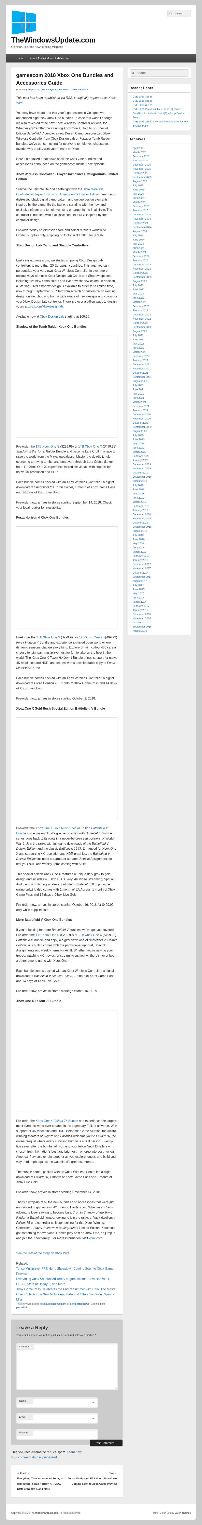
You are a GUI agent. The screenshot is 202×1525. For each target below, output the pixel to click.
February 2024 (141, 256)
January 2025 (140, 210)
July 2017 (138, 585)
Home (19, 58)
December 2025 (142, 164)
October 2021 (140, 372)
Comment (25, 1346)
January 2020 (140, 460)
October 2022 (140, 322)
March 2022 (139, 351)
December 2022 (142, 314)
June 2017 (139, 589)
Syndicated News (59, 89)
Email (22, 1416)
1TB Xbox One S (47, 446)
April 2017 (138, 597)
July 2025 (138, 185)
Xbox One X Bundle (57, 1121)
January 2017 (140, 610)
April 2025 (138, 197)
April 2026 (138, 148)
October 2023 (140, 272)
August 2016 (140, 630)
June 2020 (139, 439)
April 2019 (138, 497)
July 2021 (138, 385)
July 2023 (138, 285)
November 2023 (142, 268)
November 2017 (142, 568)
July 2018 (138, 535)
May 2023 (138, 293)
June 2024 (139, 239)
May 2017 (138, 593)
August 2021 (140, 381)
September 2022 (142, 327)
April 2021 (138, 397)
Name (22, 1400)
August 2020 (140, 431)
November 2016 (142, 618)
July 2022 (138, 335)
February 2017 (141, 605)
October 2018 (140, 522)
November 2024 (142, 218)
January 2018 (140, 560)
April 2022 (138, 347)
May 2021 (138, 393)
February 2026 (141, 156)
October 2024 (140, 223)
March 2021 (139, 401)
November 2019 (142, 468)
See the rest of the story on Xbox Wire (42, 1253)
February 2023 (141, 306)
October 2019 (140, 472)
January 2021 (140, 410)
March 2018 (139, 551)
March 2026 (139, 152)
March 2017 (139, 601)
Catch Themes (183, 1513)
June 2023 (139, 289)
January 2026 (140, 160)
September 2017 (142, 576)
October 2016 (140, 622)
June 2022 (139, 339)
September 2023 (142, 276)
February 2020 (141, 455)
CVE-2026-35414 (142, 104)
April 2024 (138, 247)
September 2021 (142, 376)
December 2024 (142, 214)
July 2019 (138, 485)
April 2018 (138, 547)
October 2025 (140, 172)
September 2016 (142, 626)
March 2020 (139, 451)
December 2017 (142, 564)
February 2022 (141, 356)
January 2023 (140, 310)
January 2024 (140, 260)
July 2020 (138, 435)
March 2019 (139, 501)
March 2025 (139, 202)
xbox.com (95, 1238)
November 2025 (142, 168)
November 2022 (142, 318)
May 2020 (138, 443)
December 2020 (142, 414)
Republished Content (54, 1304)
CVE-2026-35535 (142, 96)
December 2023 (142, 264)
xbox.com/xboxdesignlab (45, 306)
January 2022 (140, 360)
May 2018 (138, 543)
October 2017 (140, 572)
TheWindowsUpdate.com (53, 40)
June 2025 (139, 189)
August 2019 (140, 480)
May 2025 (138, 193)
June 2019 (139, 489)
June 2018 (139, 539)
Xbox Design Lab (52, 316)
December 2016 (142, 614)
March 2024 (139, 252)
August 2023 (140, 281)
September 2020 (142, 426)
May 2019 (138, 493)
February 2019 (141, 506)
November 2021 (142, 368)
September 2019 (142, 476)
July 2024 (138, 235)
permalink (21, 1307)
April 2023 (138, 297)
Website (23, 1432)
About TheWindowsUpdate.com (49, 58)
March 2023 (139, 301)
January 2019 (140, 510)
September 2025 (142, 177)
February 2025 (141, 206)
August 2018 (140, 530)
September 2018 (142, 526)
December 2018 (142, 514)
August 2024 (140, 231)
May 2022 (138, 343)
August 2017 (140, 580)
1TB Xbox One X (90, 446)
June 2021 (139, 389)
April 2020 (138, 447)
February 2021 (141, 406)
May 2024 (138, 243)
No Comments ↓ (82, 89)
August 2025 (140, 181)
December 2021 (142, 364)
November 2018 (142, 518)
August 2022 (140, 331)
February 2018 (141, 555)
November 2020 (142, 418)
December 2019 (142, 464)
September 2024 (142, 227)
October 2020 (140, 422)
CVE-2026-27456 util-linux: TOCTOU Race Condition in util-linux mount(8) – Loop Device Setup (158, 113)
